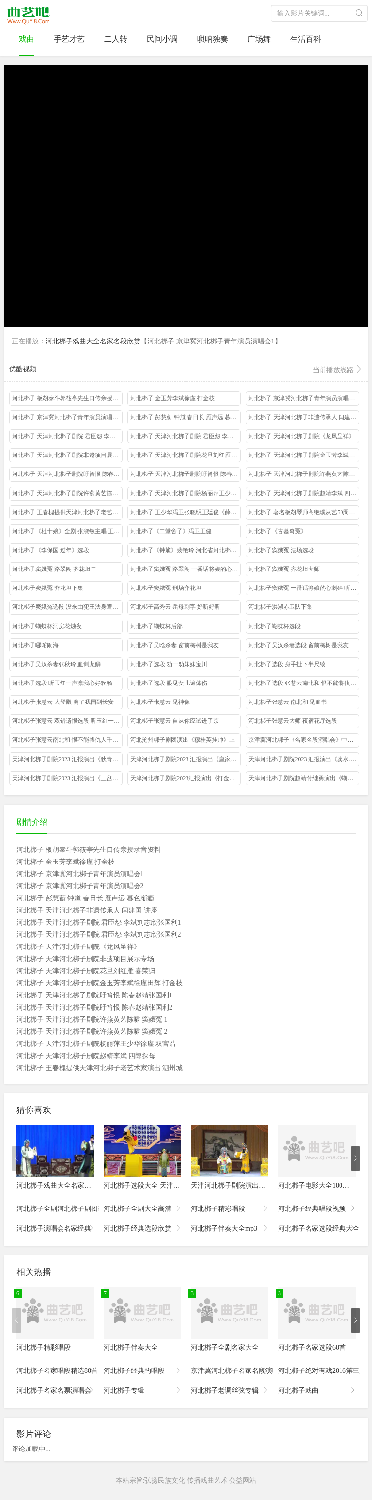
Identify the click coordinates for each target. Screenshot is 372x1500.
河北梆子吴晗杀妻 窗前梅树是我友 (174, 645)
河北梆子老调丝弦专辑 (229, 1390)
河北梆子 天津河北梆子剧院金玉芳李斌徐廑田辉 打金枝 (303, 455)
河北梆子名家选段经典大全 (317, 1228)
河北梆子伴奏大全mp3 (229, 1228)
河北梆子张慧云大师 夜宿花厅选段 (292, 720)
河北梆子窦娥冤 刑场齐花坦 (166, 588)
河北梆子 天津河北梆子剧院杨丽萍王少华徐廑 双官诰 (185, 493)
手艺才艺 (69, 39)
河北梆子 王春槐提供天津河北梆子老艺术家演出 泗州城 (67, 512)
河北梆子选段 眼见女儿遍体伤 (168, 683)
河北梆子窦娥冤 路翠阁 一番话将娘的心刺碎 (185, 569)
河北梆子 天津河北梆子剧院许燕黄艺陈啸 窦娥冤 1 (303, 474)
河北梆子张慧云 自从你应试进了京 (174, 720)
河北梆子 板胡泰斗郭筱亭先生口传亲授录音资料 (67, 398)
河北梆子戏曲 (317, 1390)
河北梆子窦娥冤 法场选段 (281, 550)
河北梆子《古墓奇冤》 (277, 531)
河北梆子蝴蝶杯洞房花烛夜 (47, 626)
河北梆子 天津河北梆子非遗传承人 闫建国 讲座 (303, 417)
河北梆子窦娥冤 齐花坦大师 (284, 569)
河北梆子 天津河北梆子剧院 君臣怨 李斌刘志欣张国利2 (185, 436)
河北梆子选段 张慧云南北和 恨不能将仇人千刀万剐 (303, 683)
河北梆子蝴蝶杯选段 (274, 626)
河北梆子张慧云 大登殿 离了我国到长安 (63, 702)
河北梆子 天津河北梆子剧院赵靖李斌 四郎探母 (303, 493)
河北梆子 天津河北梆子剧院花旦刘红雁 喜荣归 (185, 455)
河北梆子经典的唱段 (142, 1370)
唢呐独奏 (212, 39)
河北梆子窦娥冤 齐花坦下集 (47, 588)
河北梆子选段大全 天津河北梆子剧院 (159, 1185)
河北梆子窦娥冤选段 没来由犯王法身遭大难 (67, 606)
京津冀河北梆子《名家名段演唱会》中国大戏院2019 (303, 739)
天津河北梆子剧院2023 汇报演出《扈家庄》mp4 (185, 759)
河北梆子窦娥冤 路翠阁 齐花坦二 (54, 569)
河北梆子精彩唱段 (229, 1208)
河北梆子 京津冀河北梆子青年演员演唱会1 (302, 398)
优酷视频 (186, 369)
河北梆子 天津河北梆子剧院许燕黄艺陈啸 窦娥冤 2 (67, 493)
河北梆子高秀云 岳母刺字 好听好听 (175, 606)
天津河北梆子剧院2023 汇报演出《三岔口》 (67, 778)
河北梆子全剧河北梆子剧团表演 (55, 1208)
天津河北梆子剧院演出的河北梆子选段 (248, 1185)
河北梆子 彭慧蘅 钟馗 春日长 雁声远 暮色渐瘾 (185, 417)
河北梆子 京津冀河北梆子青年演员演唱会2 (66, 417)
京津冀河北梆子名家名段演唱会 (229, 1370)
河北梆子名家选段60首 (312, 1347)
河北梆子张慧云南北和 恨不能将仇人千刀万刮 (67, 739)
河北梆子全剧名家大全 (225, 1347)
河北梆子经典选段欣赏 (142, 1228)
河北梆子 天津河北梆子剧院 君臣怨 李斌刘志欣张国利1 (67, 436)
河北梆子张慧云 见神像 (160, 702)
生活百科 (305, 39)
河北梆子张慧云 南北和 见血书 (287, 702)
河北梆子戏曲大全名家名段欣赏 (93, 341)
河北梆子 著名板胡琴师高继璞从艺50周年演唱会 (303, 512)
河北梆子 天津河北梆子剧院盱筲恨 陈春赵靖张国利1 (67, 474)
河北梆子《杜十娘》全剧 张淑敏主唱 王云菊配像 (67, 531)
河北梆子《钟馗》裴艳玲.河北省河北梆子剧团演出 (185, 550)
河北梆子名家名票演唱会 (55, 1390)
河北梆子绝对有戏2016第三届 (317, 1370)
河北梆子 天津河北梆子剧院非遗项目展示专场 (67, 455)
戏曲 (26, 39)
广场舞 (259, 39)
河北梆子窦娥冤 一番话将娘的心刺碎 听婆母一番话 (303, 588)
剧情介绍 (31, 822)
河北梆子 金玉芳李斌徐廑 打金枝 (172, 398)
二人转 (115, 39)
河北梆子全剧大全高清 (142, 1208)
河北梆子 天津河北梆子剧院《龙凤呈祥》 (301, 436)
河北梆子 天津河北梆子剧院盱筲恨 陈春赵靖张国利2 (185, 474)
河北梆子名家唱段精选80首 (55, 1370)
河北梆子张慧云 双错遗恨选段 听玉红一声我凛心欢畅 (67, 720)
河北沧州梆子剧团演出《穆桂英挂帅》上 (182, 739)
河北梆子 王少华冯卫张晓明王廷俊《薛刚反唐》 (185, 512)
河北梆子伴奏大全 (131, 1347)
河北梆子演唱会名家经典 (55, 1228)
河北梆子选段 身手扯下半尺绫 (287, 664)
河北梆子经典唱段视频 (317, 1208)
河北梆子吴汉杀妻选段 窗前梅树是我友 (298, 645)
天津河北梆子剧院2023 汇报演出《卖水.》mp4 (303, 759)
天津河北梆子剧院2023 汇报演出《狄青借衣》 (67, 759)
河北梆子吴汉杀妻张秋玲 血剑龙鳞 (56, 664)
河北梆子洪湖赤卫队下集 (280, 606)
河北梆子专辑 (142, 1390)
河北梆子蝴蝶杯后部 (156, 626)
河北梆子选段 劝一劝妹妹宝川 (168, 664)
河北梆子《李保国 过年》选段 (50, 550)
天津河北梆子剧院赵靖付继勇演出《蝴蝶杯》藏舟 (303, 778)
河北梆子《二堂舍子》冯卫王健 (171, 531)
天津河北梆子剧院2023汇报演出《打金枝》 (185, 778)
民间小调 (162, 39)
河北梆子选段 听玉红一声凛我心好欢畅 (62, 683)
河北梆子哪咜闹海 (35, 645)
